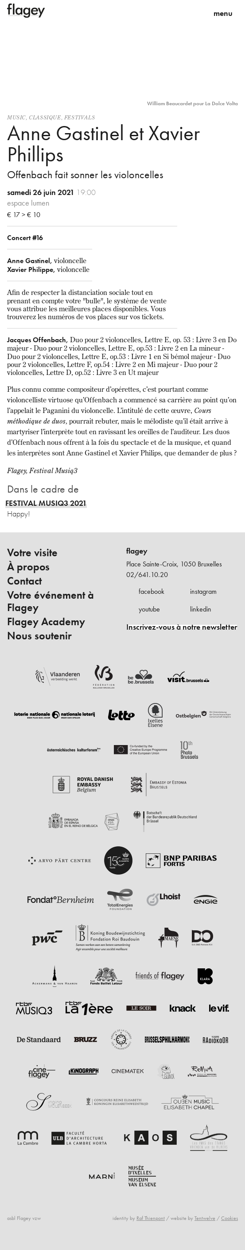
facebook (151, 591)
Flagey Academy (46, 621)
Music (16, 117)
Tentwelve (204, 1218)
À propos (28, 567)
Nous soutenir (39, 636)
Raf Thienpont (150, 1218)
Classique (45, 117)
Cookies (229, 1218)
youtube (149, 609)
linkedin (200, 609)
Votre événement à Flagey (50, 601)
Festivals (79, 117)
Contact (24, 581)
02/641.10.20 (147, 574)
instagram (203, 591)
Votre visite (32, 553)
